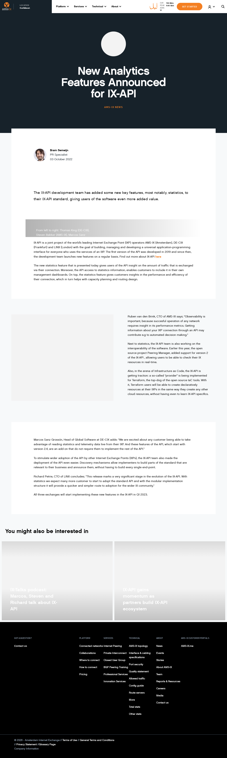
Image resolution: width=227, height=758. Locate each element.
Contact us (20, 646)
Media (159, 695)
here (158, 256)
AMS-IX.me (187, 646)
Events (160, 653)
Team (159, 674)
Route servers (137, 692)
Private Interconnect (115, 653)
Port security (136, 664)
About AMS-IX (164, 667)
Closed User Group (114, 660)
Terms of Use (70, 740)
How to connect (88, 667)
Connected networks (91, 646)
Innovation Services (115, 681)
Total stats (134, 707)
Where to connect (89, 660)
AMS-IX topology (138, 646)
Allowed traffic (137, 678)
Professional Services (116, 674)
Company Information (26, 748)
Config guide (136, 685)
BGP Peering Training (116, 667)
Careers (160, 688)
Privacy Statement (26, 744)
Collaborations (87, 653)
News (159, 646)
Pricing (83, 674)
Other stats (135, 714)
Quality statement (139, 671)
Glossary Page (47, 744)
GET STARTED (189, 6)
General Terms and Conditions (97, 740)
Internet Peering (113, 646)
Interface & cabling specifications (140, 655)
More (132, 700)
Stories (160, 660)
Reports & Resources (168, 681)
